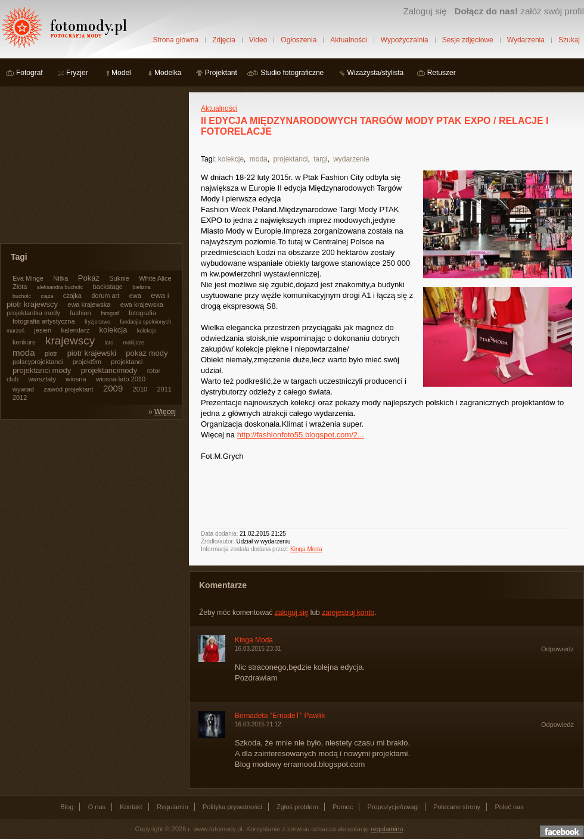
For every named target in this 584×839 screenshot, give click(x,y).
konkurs (24, 342)
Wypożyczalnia (404, 40)
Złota (20, 286)
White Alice (155, 278)
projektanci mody (42, 370)
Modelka (167, 73)
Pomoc (343, 806)
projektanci (290, 159)
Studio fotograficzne (292, 73)
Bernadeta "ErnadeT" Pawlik (280, 715)
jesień (42, 330)
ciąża (47, 296)
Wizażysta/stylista (375, 73)
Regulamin (172, 806)
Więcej (165, 412)
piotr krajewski (91, 353)
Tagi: (208, 159)
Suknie (119, 278)
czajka (72, 295)
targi (320, 159)
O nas (96, 806)
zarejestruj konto (348, 612)
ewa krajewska (88, 304)
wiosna (76, 379)
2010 (140, 389)
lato (109, 343)
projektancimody (109, 370)
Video (258, 40)
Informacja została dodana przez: (244, 549)
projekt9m (87, 361)
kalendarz (75, 330)
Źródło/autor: (218, 541)
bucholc (22, 296)
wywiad (23, 389)
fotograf (110, 313)
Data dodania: (219, 533)
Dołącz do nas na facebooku (562, 831)
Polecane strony (456, 806)
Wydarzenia (526, 40)
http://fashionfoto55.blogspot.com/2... (300, 434)
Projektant (221, 73)
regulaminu (387, 828)
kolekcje (231, 159)
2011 (164, 389)
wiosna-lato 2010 (120, 379)
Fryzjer (77, 73)
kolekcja (114, 329)
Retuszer (441, 73)
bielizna (141, 287)
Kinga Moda (306, 549)
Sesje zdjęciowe (467, 40)
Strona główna (175, 40)
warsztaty (42, 379)
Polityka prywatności (232, 806)
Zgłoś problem (297, 806)
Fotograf (29, 73)
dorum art (105, 295)
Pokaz (89, 278)
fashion (80, 312)
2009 (113, 388)
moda (259, 159)
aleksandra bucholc (60, 287)
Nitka (60, 278)
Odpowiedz (557, 648)
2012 (20, 397)
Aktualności (348, 40)
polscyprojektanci (38, 361)
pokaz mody (146, 353)
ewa (135, 295)
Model (121, 73)
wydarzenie (351, 159)
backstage (108, 286)
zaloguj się (292, 612)
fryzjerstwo (97, 322)
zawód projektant (68, 389)
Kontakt (131, 806)
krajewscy (70, 340)
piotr (51, 353)
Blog (66, 806)
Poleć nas (509, 806)
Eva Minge (28, 278)
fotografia (142, 312)
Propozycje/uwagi (393, 806)
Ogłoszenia (298, 40)
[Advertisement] (89, 166)
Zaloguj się (424, 11)
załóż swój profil (519, 11)
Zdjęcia (223, 40)
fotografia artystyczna (44, 321)
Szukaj (569, 40)
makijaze (133, 343)
